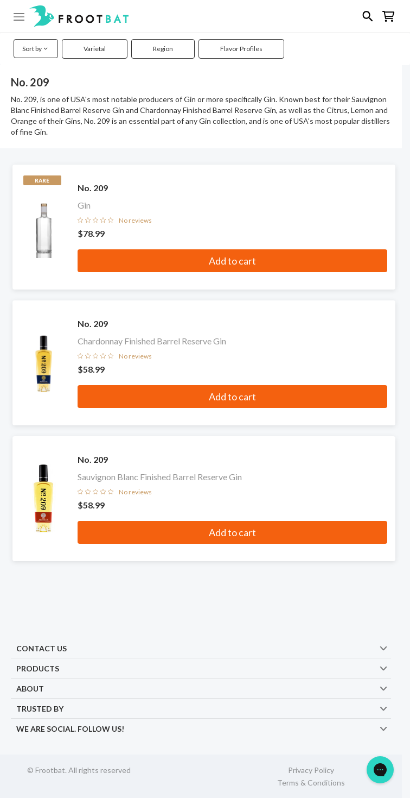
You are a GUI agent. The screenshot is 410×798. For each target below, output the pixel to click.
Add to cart (232, 261)
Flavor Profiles (241, 49)
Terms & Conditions (311, 782)
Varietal (95, 49)
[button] (205, 16)
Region (163, 49)
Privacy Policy (311, 770)
